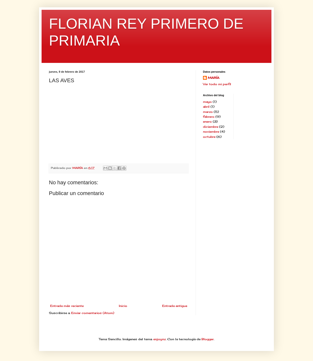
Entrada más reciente (67, 306)
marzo (208, 112)
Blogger (207, 339)
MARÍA (213, 78)
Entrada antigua (174, 306)
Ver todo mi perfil (217, 84)
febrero (208, 116)
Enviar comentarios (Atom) (92, 313)
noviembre (211, 131)
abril (206, 106)
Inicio (123, 306)
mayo (207, 102)
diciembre (210, 126)
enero (207, 121)
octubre (209, 137)
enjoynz (159, 339)
